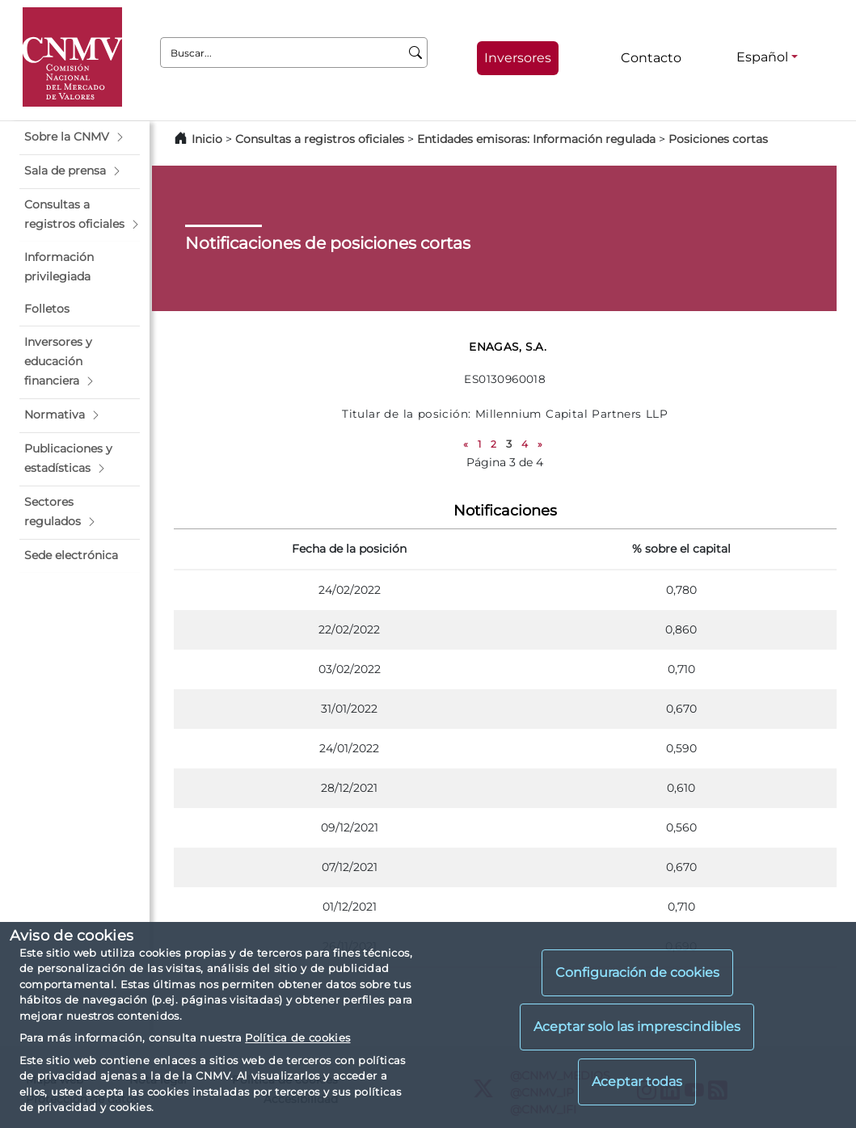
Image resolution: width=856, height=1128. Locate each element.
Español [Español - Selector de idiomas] (762, 57)
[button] (79, 137)
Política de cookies (297, 1037)
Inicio (207, 139)
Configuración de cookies (637, 972)
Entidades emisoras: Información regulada (536, 139)
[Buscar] (416, 52)
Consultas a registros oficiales (319, 139)
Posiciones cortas (718, 139)
